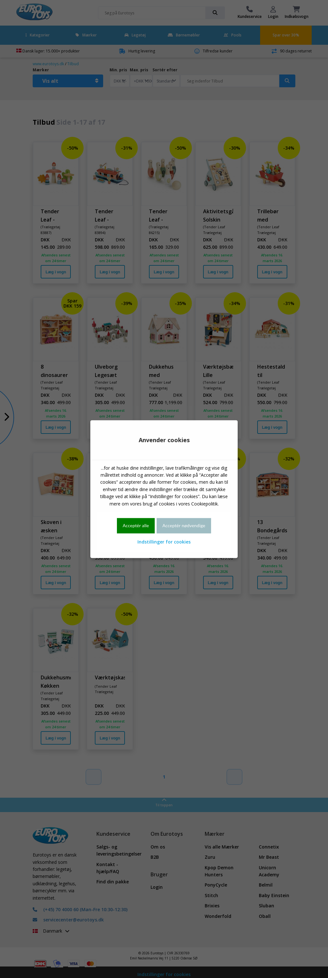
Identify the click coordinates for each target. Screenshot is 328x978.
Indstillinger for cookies (164, 542)
